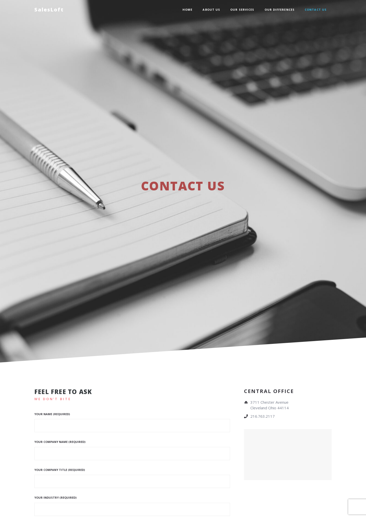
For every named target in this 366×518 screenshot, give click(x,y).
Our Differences (280, 9)
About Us (211, 9)
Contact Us (316, 9)
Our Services (242, 9)
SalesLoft (49, 9)
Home (187, 9)
